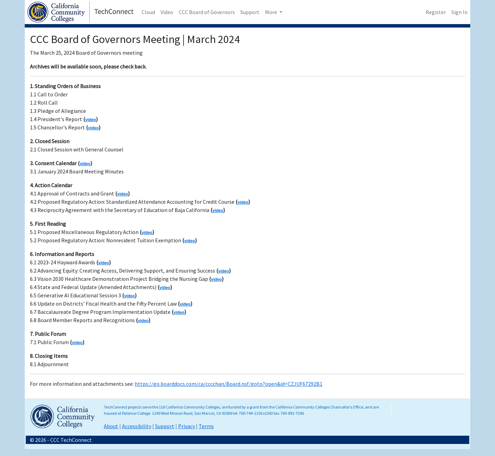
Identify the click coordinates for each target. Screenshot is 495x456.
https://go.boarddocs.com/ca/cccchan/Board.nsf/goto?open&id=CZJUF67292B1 (228, 383)
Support (250, 12)
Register (436, 12)
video (90, 119)
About (111, 426)
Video (167, 12)
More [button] (271, 12)
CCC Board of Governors (207, 12)
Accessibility (136, 426)
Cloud (148, 12)
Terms (206, 426)
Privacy (186, 426)
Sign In (459, 12)
